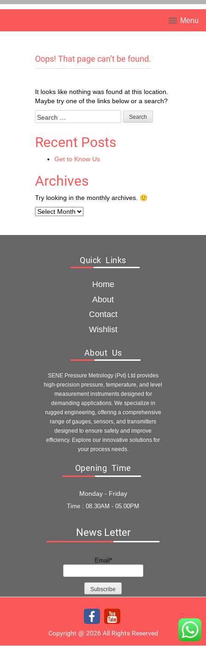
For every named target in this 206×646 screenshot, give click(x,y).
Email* (103, 567)
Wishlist (103, 329)
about (103, 299)
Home (103, 284)
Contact (103, 314)
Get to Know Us (77, 159)
